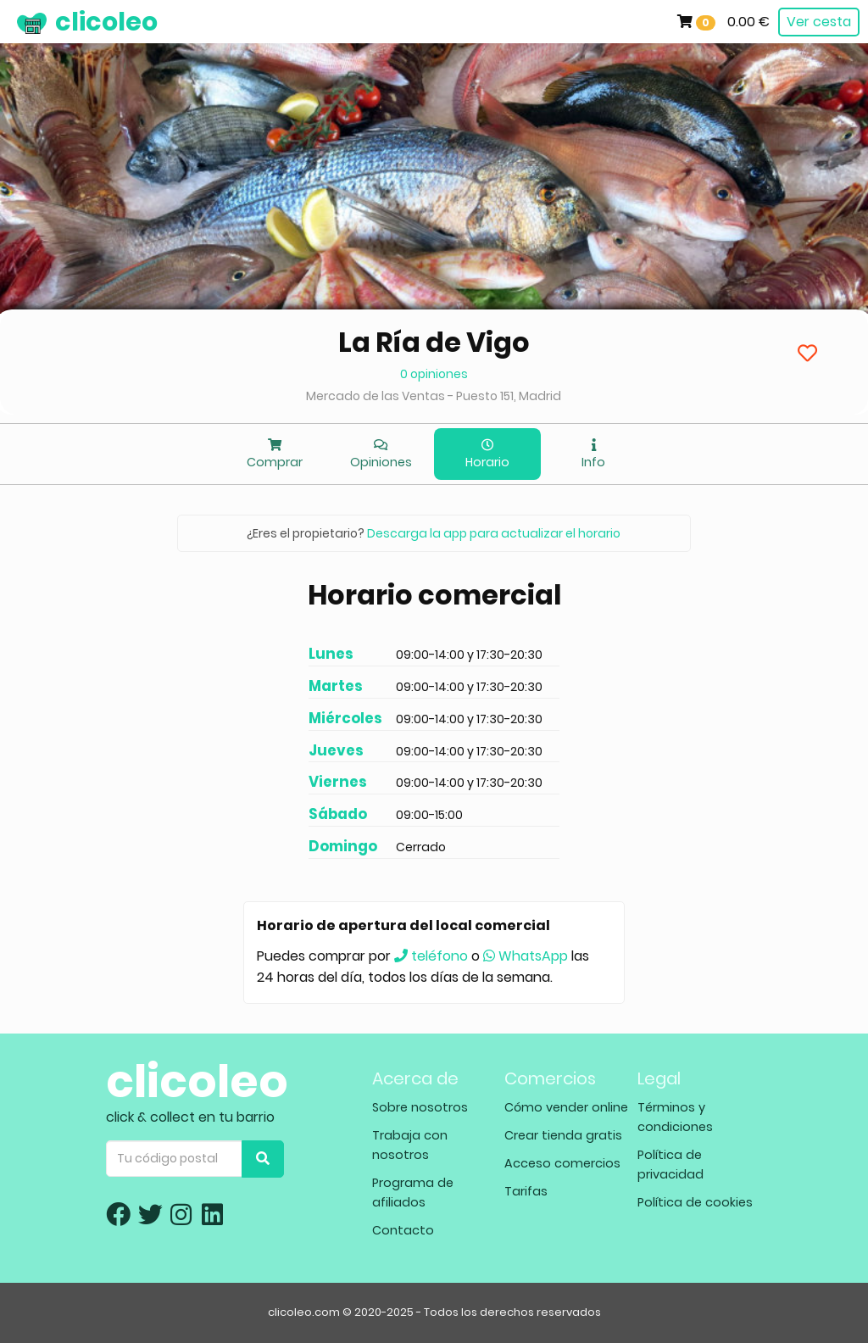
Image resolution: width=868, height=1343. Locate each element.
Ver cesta (819, 21)
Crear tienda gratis (563, 1135)
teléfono (431, 956)
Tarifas (526, 1191)
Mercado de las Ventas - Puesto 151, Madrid (433, 395)
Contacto (403, 1230)
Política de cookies (695, 1202)
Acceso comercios (562, 1163)
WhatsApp (525, 956)
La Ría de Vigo (434, 342)
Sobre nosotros (420, 1107)
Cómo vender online (566, 1107)
